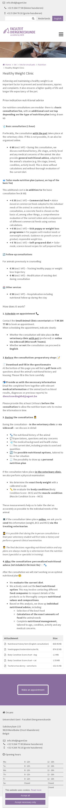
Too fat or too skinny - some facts (22, 665)
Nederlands (44, 18)
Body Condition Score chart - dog (22, 654)
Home (8, 64)
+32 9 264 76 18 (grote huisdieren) (23, 13)
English (57, 18)
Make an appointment (33, 689)
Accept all (25, 795)
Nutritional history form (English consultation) (28, 643)
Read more (36, 790)
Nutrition (42, 64)
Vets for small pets (27, 64)
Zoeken (33, 18)
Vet (15, 64)
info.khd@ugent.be (15, 2)
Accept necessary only (25, 802)
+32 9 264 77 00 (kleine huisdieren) (23, 7)
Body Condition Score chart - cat (22, 660)
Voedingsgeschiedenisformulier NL (23, 649)
